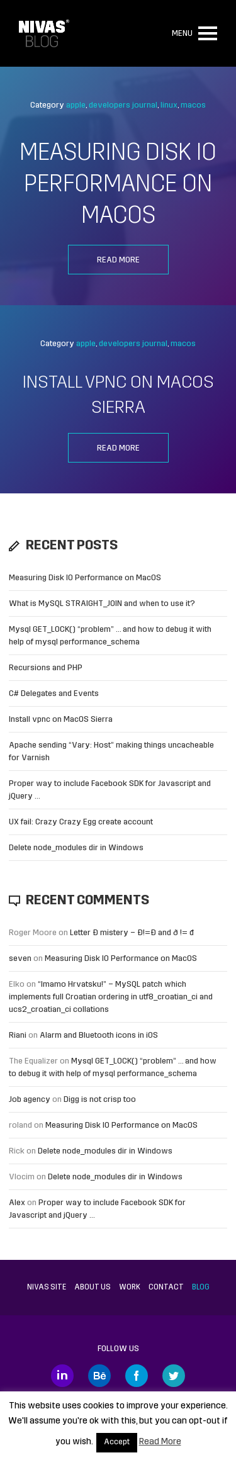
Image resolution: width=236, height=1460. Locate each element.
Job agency (29, 1100)
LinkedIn (62, 1375)
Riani (17, 1035)
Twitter (173, 1375)
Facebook (136, 1375)
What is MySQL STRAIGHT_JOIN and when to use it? (102, 604)
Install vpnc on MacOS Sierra (61, 720)
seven (20, 959)
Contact (166, 1287)
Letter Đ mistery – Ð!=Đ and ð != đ (132, 933)
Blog (201, 1287)
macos (193, 105)
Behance (99, 1375)
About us (92, 1287)
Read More (160, 1442)
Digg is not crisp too (100, 1100)
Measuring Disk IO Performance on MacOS (118, 185)
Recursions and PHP (45, 668)
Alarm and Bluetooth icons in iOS (99, 1035)
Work (129, 1287)
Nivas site (46, 1287)
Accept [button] (117, 1442)
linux (168, 105)
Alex (17, 1203)
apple (76, 105)
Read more (118, 260)
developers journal (123, 105)
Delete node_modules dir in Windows (76, 848)
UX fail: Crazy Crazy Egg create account (81, 822)
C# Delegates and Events (54, 694)
